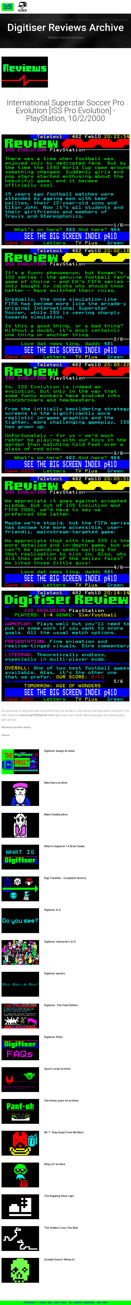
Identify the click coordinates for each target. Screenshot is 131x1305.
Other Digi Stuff (87, 20)
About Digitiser (22, 20)
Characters (42, 20)
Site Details (121, 20)
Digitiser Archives (64, 20)
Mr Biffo (106, 20)
